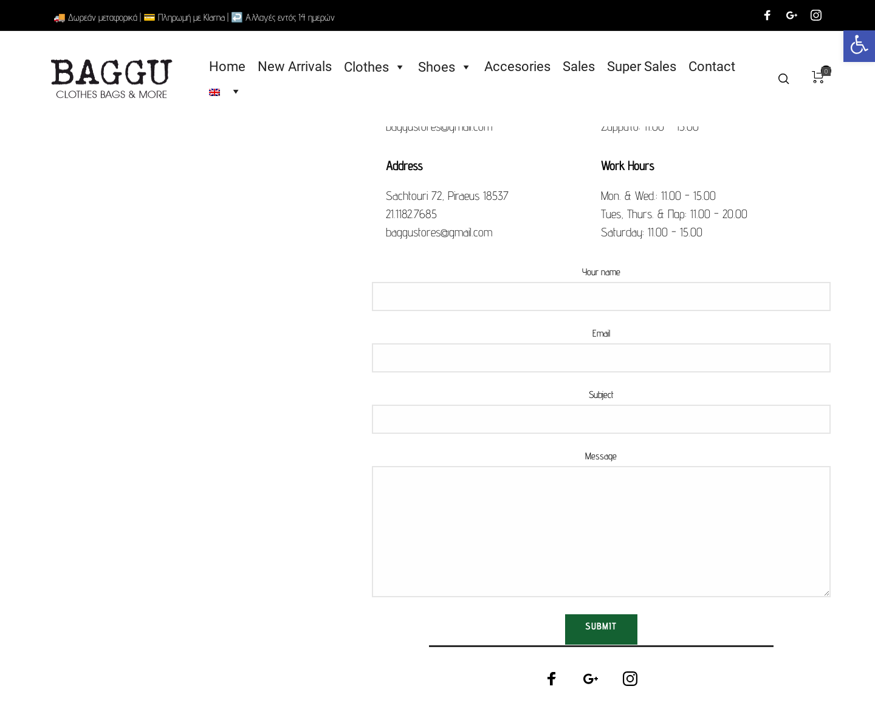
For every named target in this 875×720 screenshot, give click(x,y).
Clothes (377, 67)
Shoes (447, 67)
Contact (714, 67)
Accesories (520, 67)
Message (601, 523)
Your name (601, 288)
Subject (601, 410)
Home (229, 67)
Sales (581, 67)
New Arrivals (297, 67)
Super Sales (644, 67)
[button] (859, 46)
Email (601, 349)
